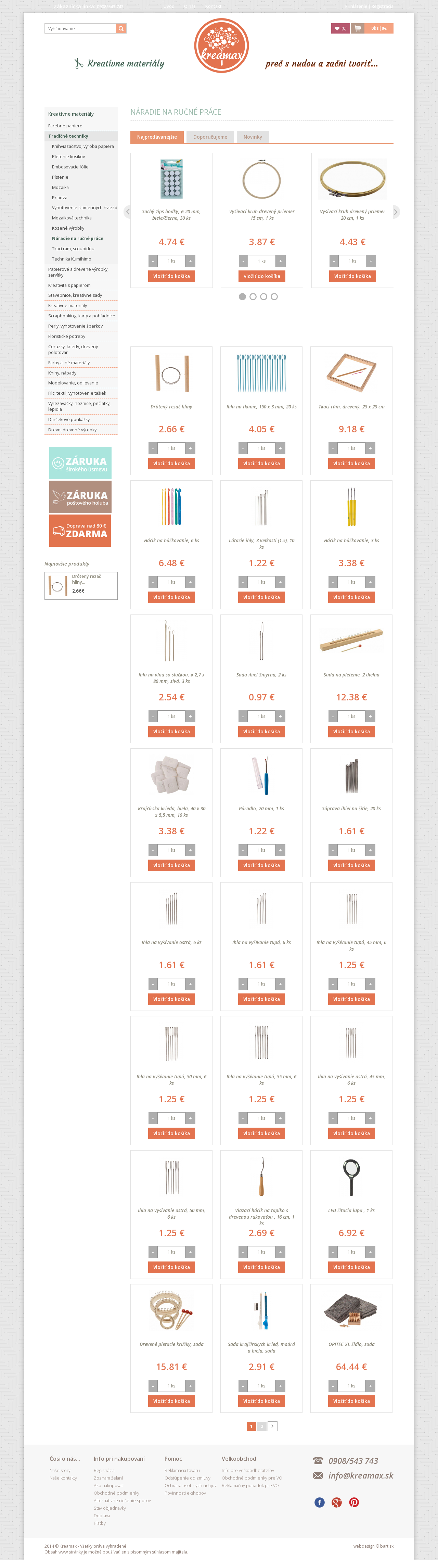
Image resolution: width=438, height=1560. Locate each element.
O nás (190, 6)
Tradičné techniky (68, 136)
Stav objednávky (110, 1508)
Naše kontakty (63, 1478)
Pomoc (173, 1458)
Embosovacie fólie (70, 167)
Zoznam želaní (108, 1478)
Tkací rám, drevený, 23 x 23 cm (352, 406)
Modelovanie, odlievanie (73, 383)
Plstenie (60, 177)
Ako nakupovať (108, 1485)
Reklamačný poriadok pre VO (250, 1485)
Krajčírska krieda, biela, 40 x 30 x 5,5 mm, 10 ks (171, 811)
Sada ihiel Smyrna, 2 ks (261, 674)
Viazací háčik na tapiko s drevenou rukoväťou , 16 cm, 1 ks (261, 1217)
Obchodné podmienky (116, 1493)
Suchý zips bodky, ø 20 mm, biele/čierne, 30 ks (171, 214)
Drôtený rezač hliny (171, 406)
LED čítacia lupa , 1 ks (351, 1210)
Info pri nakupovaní (119, 1458)
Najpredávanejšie (157, 137)
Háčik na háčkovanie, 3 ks (351, 540)
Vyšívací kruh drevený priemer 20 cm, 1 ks (352, 214)
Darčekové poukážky (69, 419)
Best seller (192, 330)
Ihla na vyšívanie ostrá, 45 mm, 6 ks (351, 1079)
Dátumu (225, 330)
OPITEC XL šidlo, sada (351, 1344)
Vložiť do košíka (171, 276)
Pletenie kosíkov (68, 157)
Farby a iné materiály (69, 363)
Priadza (59, 198)
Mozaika (60, 187)
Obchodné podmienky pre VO (252, 1478)
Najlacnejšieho (264, 330)
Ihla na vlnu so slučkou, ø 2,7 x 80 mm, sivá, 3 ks (172, 677)
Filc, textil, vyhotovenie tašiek (77, 393)
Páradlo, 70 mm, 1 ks (261, 808)
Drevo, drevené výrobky (72, 430)
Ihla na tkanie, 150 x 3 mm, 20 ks (262, 406)
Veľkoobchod (239, 1458)
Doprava (102, 1516)
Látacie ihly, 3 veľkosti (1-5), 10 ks (261, 543)
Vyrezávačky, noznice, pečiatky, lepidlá (79, 406)
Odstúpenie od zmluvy (187, 1478)
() (344, 28)
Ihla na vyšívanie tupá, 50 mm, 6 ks (171, 1079)
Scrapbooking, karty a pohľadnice (81, 316)
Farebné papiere (65, 126)
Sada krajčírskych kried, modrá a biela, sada (261, 1347)
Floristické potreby (66, 336)
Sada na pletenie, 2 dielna (351, 674)
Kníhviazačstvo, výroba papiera (83, 146)
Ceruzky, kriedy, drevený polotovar (73, 349)
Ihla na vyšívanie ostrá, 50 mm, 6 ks (171, 1213)
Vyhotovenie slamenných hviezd (84, 208)
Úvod (169, 6)
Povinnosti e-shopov (185, 1493)
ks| (379, 28)
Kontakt (213, 6)
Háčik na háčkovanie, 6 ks (171, 540)
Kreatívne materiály (126, 63)
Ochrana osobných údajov (191, 1485)
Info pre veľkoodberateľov (248, 1470)
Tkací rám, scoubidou (73, 249)
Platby (100, 1523)
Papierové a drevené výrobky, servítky (78, 272)
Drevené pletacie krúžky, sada (172, 1344)
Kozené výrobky (68, 228)
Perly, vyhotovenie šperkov (75, 326)
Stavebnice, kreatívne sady (75, 295)
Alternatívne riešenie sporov (122, 1501)
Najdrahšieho (307, 330)
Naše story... (62, 1470)
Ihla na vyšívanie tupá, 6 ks (261, 942)
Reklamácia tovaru (182, 1470)
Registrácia (383, 6)
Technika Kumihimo (71, 259)
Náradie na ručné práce (77, 238)
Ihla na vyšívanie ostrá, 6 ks (172, 942)
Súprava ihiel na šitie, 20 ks (351, 808)
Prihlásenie (356, 6)
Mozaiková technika (72, 218)
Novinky (253, 137)
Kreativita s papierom (69, 285)
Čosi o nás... (65, 1458)
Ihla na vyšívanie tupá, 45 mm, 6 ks (351, 945)
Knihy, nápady (62, 373)
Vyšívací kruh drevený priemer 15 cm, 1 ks (262, 214)
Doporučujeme (210, 137)
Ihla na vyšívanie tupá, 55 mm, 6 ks (261, 1079)
